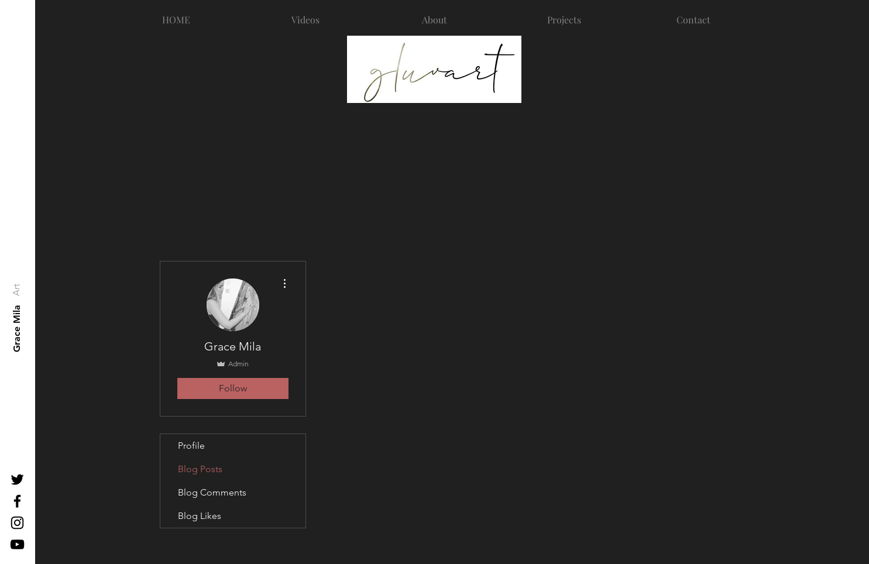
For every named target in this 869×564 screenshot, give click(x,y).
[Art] (16, 289)
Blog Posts (200, 468)
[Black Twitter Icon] (17, 479)
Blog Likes (199, 515)
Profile (191, 445)
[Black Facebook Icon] (17, 501)
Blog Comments (212, 492)
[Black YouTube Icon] (17, 544)
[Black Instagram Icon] (17, 522)
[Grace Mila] (17, 328)
